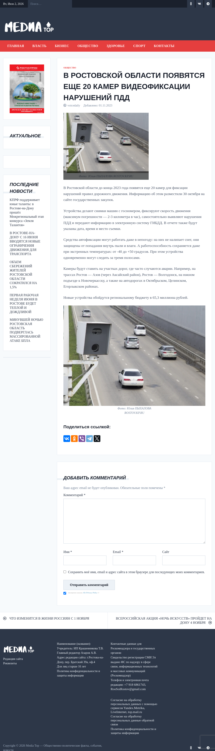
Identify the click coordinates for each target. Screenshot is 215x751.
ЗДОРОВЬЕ (116, 46)
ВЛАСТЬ (39, 46)
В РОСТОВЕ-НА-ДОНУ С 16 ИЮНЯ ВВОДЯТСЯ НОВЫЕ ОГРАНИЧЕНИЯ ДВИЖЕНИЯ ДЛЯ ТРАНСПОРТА (25, 243)
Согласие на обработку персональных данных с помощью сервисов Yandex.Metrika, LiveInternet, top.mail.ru (134, 706)
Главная (15, 46)
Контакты (164, 46)
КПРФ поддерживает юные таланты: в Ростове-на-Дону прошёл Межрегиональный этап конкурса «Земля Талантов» (27, 212)
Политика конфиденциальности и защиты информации (133, 731)
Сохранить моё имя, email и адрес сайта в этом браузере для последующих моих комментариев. (136, 572)
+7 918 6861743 (134, 684)
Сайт (165, 552)
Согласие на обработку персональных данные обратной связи (132, 720)
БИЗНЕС (62, 46)
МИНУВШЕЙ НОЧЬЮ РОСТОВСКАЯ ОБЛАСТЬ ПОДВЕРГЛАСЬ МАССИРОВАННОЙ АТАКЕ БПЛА (26, 330)
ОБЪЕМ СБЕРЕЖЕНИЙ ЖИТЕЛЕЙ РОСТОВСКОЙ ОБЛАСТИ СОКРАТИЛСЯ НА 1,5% (23, 274)
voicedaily (74, 105)
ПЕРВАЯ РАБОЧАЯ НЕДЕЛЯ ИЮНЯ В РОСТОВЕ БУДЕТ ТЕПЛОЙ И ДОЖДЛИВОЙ (24, 303)
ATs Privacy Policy (90, 593)
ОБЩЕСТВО (87, 46)
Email (118, 552)
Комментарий (74, 495)
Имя (67, 552)
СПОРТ (139, 46)
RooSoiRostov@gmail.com (128, 689)
